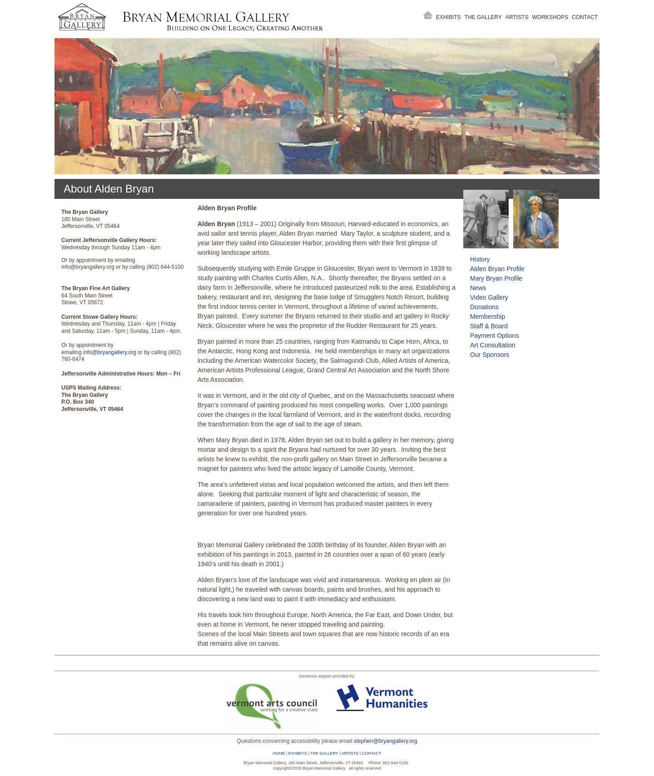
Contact (585, 17)
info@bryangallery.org (109, 352)
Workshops (550, 17)
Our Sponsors (489, 354)
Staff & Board (489, 326)
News (478, 288)
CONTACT (372, 753)
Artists (516, 17)
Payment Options (494, 335)
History (480, 259)
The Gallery (483, 17)
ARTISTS (350, 753)
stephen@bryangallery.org (385, 741)
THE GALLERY (324, 753)
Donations (484, 307)
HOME (278, 753)
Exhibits (448, 17)
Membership (487, 316)
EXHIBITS (297, 753)
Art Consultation (492, 345)
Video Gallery (489, 297)
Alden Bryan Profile (497, 268)
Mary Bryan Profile (496, 278)
